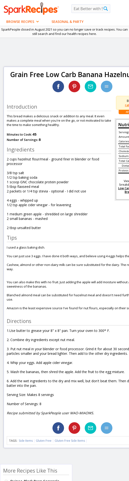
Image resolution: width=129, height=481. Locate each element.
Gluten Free (44, 441)
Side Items (26, 441)
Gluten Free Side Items (70, 441)
